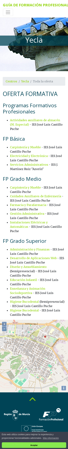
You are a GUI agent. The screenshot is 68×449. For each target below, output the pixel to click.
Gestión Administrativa (27, 213)
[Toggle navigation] (8, 12)
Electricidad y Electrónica (29, 156)
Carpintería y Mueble (25, 147)
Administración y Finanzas (30, 249)
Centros (11, 81)
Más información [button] (51, 438)
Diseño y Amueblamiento (28, 267)
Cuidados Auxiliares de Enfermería (35, 196)
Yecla (25, 81)
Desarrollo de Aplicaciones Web (33, 258)
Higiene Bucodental (24, 301)
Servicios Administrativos (29, 164)
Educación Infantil (23, 280)
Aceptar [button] (34, 445)
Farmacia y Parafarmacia (28, 205)
